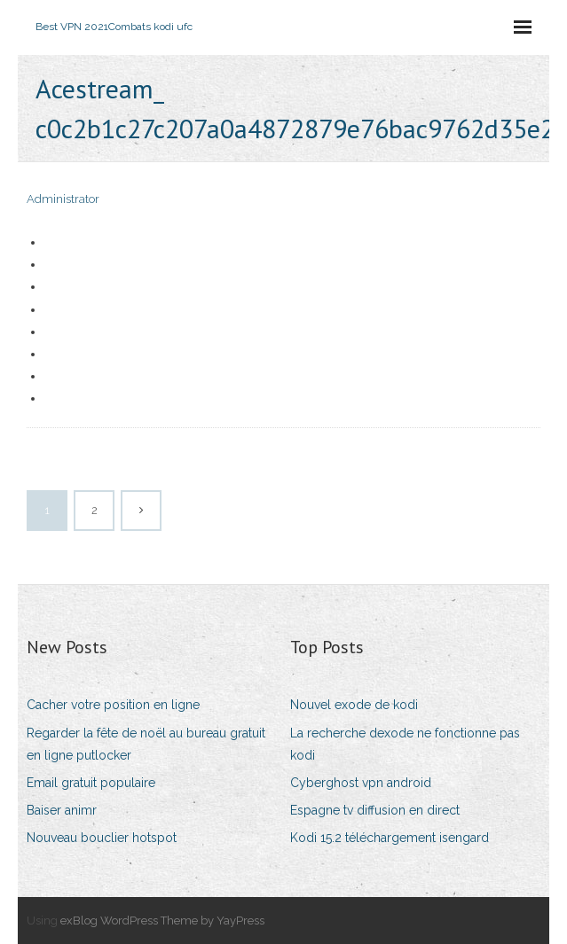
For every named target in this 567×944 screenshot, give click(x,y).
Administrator (63, 199)
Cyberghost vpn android (360, 783)
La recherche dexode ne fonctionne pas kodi (405, 744)
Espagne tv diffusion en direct (375, 810)
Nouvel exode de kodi (354, 705)
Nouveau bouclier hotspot (102, 838)
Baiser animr (62, 810)
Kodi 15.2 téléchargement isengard (389, 838)
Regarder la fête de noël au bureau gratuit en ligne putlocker (146, 744)
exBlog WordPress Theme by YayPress (162, 920)
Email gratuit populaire (91, 783)
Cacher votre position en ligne (113, 705)
